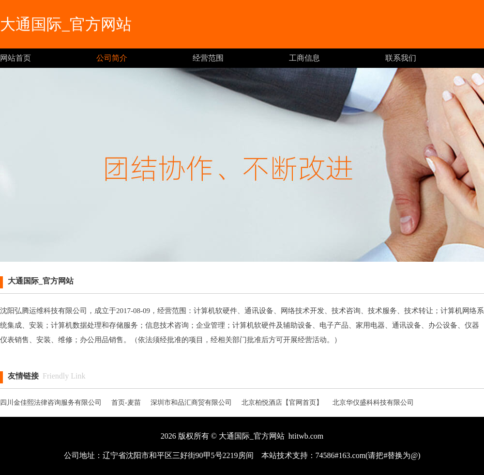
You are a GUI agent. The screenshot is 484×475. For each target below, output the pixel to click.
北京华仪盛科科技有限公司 (373, 402)
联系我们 (400, 58)
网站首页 (15, 58)
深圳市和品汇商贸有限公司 (191, 402)
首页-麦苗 (126, 402)
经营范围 (208, 58)
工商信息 (304, 58)
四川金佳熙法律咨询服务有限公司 (51, 402)
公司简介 (111, 58)
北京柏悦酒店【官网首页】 (282, 402)
